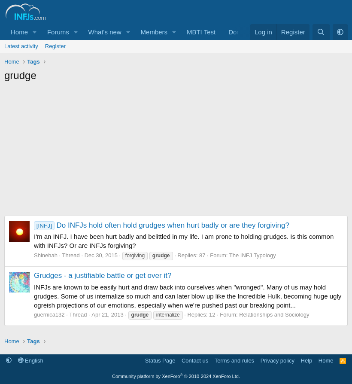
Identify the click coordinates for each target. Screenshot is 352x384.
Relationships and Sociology (274, 314)
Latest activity (21, 46)
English (30, 360)
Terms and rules (234, 360)
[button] (35, 32)
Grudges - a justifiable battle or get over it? (102, 275)
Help (307, 360)
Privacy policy (277, 360)
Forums (58, 32)
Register (55, 46)
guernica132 (49, 314)
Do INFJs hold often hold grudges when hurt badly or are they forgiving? (161, 225)
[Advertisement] (176, 151)
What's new (104, 32)
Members (154, 32)
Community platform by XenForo (176, 376)
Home (19, 32)
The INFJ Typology (252, 255)
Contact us (195, 360)
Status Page (160, 360)
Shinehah (46, 255)
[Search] (321, 32)
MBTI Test (201, 32)
